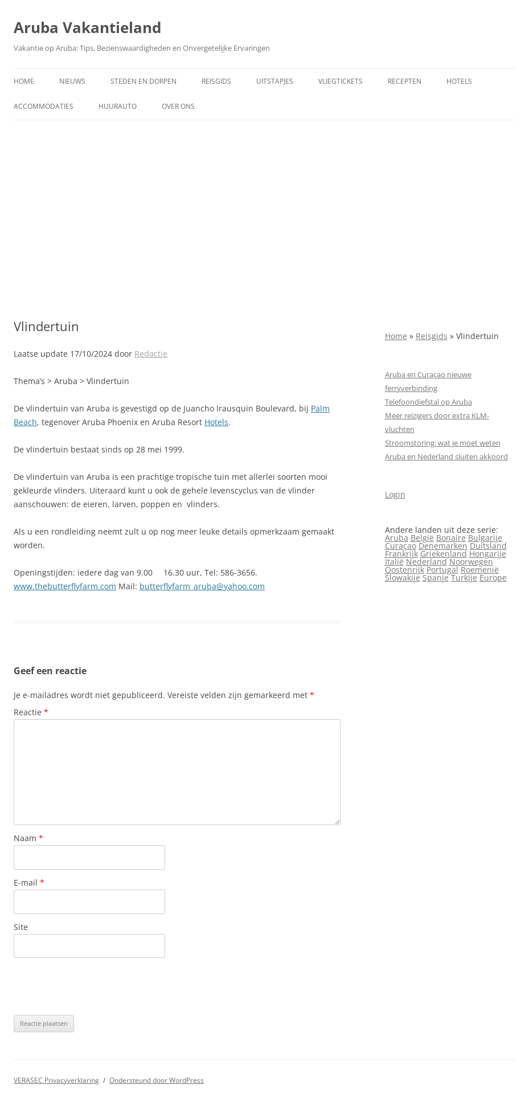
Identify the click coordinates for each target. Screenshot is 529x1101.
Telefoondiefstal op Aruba (428, 402)
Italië (394, 561)
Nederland (426, 561)
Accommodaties (43, 106)
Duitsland (488, 545)
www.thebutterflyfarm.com (65, 586)
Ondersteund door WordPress (156, 1080)
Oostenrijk (404, 569)
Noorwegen (471, 561)
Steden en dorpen (143, 81)
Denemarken (443, 545)
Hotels (459, 81)
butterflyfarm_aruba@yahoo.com (202, 586)
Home (24, 81)
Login (395, 494)
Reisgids (216, 81)
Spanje (436, 577)
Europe (493, 577)
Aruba (396, 537)
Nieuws (72, 81)
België (422, 537)
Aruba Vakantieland (87, 27)
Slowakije (402, 577)
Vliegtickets (340, 81)
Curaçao (400, 545)
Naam (28, 838)
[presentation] (100, 986)
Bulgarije (485, 537)
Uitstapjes (274, 81)
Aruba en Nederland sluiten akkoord (446, 456)
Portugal (442, 569)
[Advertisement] (264, 219)
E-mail (29, 882)
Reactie (31, 712)
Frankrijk (401, 553)
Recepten (404, 81)
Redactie (150, 353)
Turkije (464, 577)
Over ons (178, 106)
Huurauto (118, 106)
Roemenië (480, 569)
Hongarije (487, 553)
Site (21, 926)
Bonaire (451, 537)
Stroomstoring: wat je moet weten (443, 443)
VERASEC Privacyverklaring (56, 1080)
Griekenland (443, 553)
